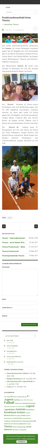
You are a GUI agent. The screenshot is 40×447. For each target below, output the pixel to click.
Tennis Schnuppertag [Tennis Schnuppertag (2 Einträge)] (18, 427)
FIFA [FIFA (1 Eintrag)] (25, 400)
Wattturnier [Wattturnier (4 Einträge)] (8, 430)
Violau (9, 387)
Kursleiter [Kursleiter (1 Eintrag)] (27, 413)
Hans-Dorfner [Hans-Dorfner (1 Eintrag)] (21, 406)
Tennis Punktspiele (12, 346)
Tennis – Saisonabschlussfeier (15, 238)
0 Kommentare (18, 30)
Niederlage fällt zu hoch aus (15, 362)
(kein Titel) (10, 340)
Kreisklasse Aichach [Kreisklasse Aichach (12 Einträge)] (14, 412)
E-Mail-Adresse (7, 307)
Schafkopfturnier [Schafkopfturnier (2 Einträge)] (16, 421)
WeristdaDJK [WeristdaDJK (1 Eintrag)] (16, 429)
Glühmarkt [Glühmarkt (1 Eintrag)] (6, 406)
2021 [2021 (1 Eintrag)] (5, 397)
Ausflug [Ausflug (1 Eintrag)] (19, 397)
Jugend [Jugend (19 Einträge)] (29, 406)
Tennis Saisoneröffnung (14, 356)
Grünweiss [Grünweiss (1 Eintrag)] (13, 406)
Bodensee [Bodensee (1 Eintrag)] (24, 397)
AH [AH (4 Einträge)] (11, 397)
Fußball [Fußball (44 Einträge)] (9, 402)
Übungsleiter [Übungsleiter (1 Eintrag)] (23, 429)
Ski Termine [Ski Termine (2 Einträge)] (14, 424)
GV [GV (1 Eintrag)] (17, 406)
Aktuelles (8, 24)
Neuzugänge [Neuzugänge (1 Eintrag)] (17, 415)
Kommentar (6, 267)
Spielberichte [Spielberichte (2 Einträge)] (22, 424)
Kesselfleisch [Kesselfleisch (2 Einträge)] (30, 410)
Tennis (16, 24)
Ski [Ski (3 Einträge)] (35, 421)
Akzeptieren (21, 441)
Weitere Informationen (29, 438)
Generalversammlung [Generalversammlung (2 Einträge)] (28, 403)
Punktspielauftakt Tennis (13, 256)
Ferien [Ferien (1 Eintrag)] (21, 400)
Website (4, 316)
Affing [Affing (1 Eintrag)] (8, 397)
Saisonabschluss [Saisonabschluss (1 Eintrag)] (8, 418)
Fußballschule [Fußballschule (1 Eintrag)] (18, 403)
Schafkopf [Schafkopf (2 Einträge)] (7, 421)
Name (4, 299)
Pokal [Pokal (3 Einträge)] (23, 415)
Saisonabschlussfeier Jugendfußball (19, 381)
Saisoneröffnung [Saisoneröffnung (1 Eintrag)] (26, 418)
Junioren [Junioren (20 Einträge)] (20, 409)
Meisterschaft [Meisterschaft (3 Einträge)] (9, 415)
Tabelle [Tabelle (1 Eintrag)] (29, 424)
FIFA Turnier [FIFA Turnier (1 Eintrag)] (29, 400)
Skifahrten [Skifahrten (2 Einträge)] (7, 424)
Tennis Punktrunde (10, 251)
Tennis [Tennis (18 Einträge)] (8, 426)
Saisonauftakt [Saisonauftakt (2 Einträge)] (17, 418)
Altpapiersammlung (13, 379)
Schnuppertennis (12, 351)
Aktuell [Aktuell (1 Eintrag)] (15, 397)
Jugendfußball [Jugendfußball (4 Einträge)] (9, 410)
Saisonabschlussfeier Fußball (17, 373)
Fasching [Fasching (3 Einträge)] (16, 400)
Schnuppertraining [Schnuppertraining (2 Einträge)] (27, 421)
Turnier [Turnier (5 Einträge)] (28, 427)
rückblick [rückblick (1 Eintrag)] (28, 415)
